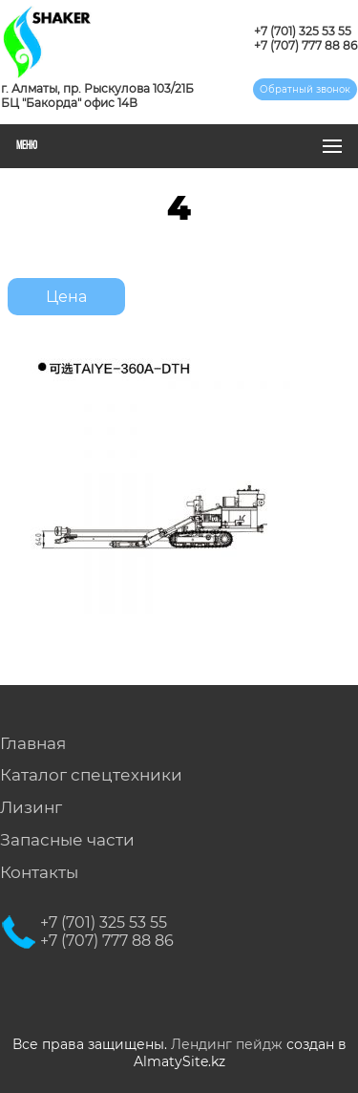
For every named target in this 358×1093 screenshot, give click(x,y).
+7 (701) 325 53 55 (302, 31)
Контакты (39, 872)
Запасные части (67, 839)
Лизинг (31, 807)
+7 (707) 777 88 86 (305, 45)
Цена (66, 297)
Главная (33, 743)
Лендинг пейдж (227, 1044)
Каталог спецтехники (91, 774)
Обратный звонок (305, 89)
